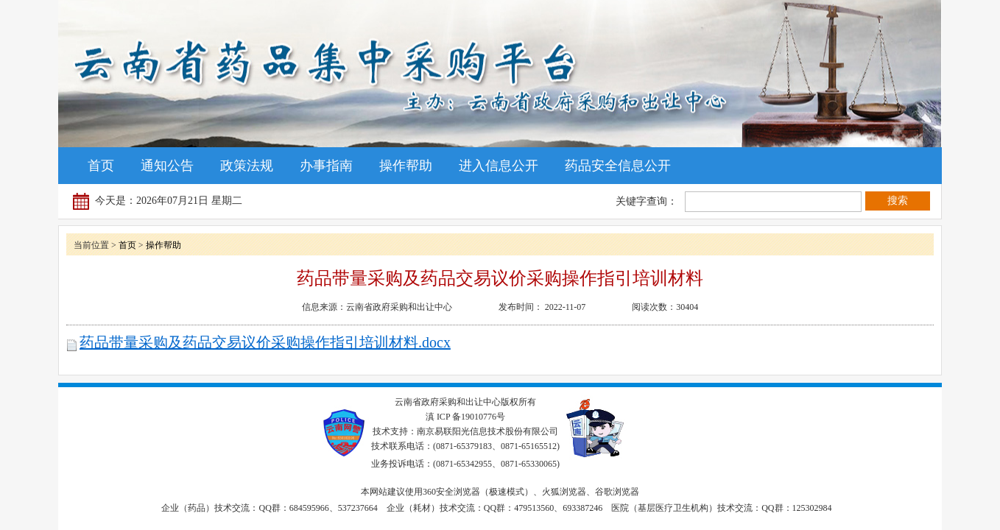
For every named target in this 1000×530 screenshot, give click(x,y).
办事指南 (326, 165)
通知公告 (167, 165)
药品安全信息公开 (618, 165)
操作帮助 (405, 165)
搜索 (897, 200)
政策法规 (246, 165)
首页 (101, 165)
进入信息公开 (498, 165)
